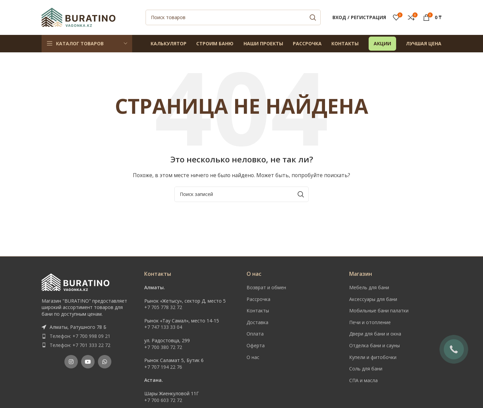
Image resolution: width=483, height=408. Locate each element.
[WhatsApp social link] (104, 362)
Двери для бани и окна (375, 334)
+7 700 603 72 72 (163, 400)
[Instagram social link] (71, 362)
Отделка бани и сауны (374, 346)
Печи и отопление (370, 322)
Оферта (256, 346)
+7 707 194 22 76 (163, 367)
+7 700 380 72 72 (163, 347)
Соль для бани (365, 369)
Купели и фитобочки (372, 357)
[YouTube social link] (88, 362)
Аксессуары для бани (373, 299)
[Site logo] (78, 17)
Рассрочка (258, 299)
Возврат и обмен (266, 288)
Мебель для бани (369, 288)
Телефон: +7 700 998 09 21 (80, 336)
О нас (253, 357)
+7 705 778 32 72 (163, 308)
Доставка (257, 322)
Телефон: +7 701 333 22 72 (80, 345)
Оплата (255, 334)
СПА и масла (363, 380)
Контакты (258, 311)
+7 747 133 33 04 (163, 327)
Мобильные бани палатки (379, 311)
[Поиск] (233, 18)
